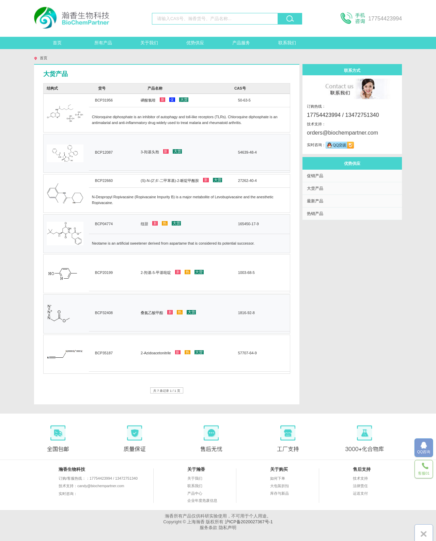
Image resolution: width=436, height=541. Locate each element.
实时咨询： (88, 494)
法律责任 (360, 486)
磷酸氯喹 (164, 99)
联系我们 (287, 43)
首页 (57, 43)
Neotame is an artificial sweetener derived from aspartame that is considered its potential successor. (173, 243)
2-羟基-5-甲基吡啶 (172, 272)
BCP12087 (104, 152)
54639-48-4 (247, 152)
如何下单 (277, 478)
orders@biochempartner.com (342, 132)
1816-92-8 (246, 313)
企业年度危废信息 (202, 500)
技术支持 (360, 478)
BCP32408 (104, 313)
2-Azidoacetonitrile (172, 352)
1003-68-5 (246, 272)
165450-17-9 (248, 224)
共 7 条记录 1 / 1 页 (166, 390)
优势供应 (195, 43)
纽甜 (161, 223)
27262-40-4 (247, 181)
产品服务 (241, 43)
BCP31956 (104, 100)
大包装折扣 (279, 486)
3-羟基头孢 (161, 151)
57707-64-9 (247, 353)
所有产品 (103, 43)
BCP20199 (104, 272)
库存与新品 (279, 493)
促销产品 (315, 175)
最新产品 (315, 201)
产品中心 (194, 493)
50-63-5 (244, 100)
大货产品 (315, 188)
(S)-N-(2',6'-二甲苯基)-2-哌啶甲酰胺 (181, 180)
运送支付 (360, 493)
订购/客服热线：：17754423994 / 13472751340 (98, 478)
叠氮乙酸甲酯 (168, 312)
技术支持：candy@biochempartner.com (91, 486)
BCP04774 (104, 224)
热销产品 (315, 213)
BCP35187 (104, 353)
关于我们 (149, 43)
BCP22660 (104, 181)
